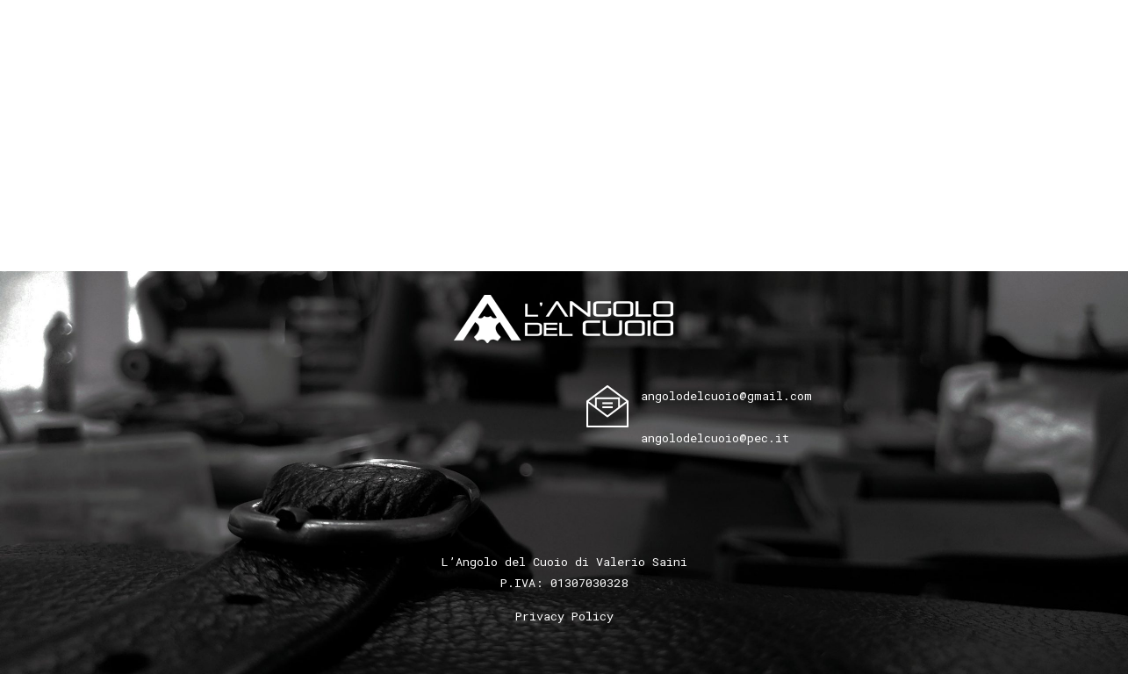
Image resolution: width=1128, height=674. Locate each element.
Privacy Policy (564, 616)
